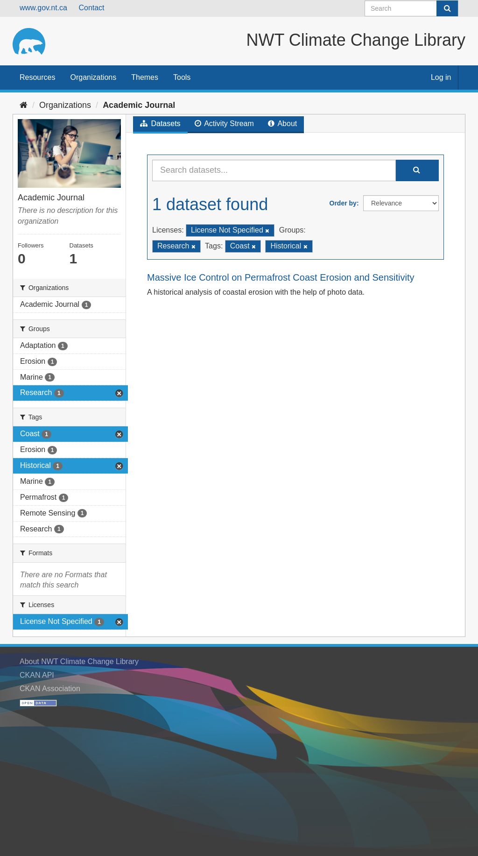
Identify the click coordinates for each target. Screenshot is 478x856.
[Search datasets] (411, 8)
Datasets (160, 123)
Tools (181, 77)
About (282, 123)
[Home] (24, 105)
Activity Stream (224, 123)
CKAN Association (50, 689)
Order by (343, 203)
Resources (37, 77)
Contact (91, 8)
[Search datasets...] (274, 170)
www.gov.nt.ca (43, 8)
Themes (144, 77)
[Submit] (447, 8)
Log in (441, 77)
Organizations (93, 77)
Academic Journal (139, 105)
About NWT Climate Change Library (79, 661)
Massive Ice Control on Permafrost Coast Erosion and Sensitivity (280, 277)
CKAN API (37, 675)
